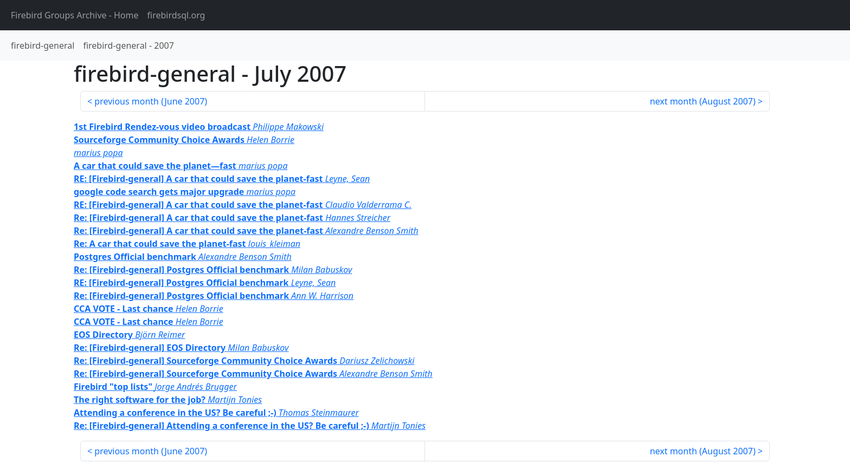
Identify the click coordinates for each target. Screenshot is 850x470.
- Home (75, 15)
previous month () (150, 101)
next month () (703, 101)
